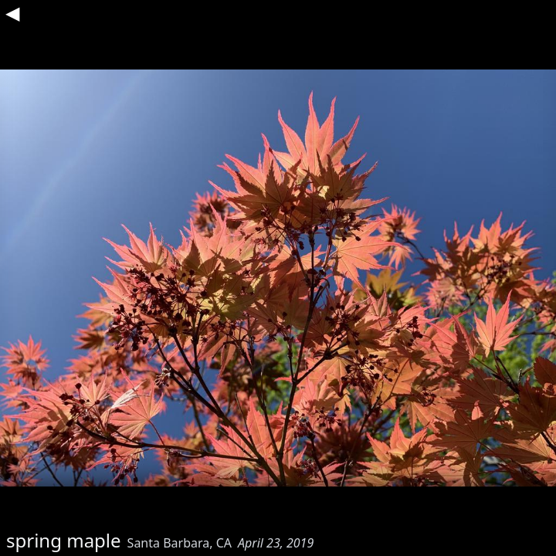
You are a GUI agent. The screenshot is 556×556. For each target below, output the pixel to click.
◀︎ (12, 12)
